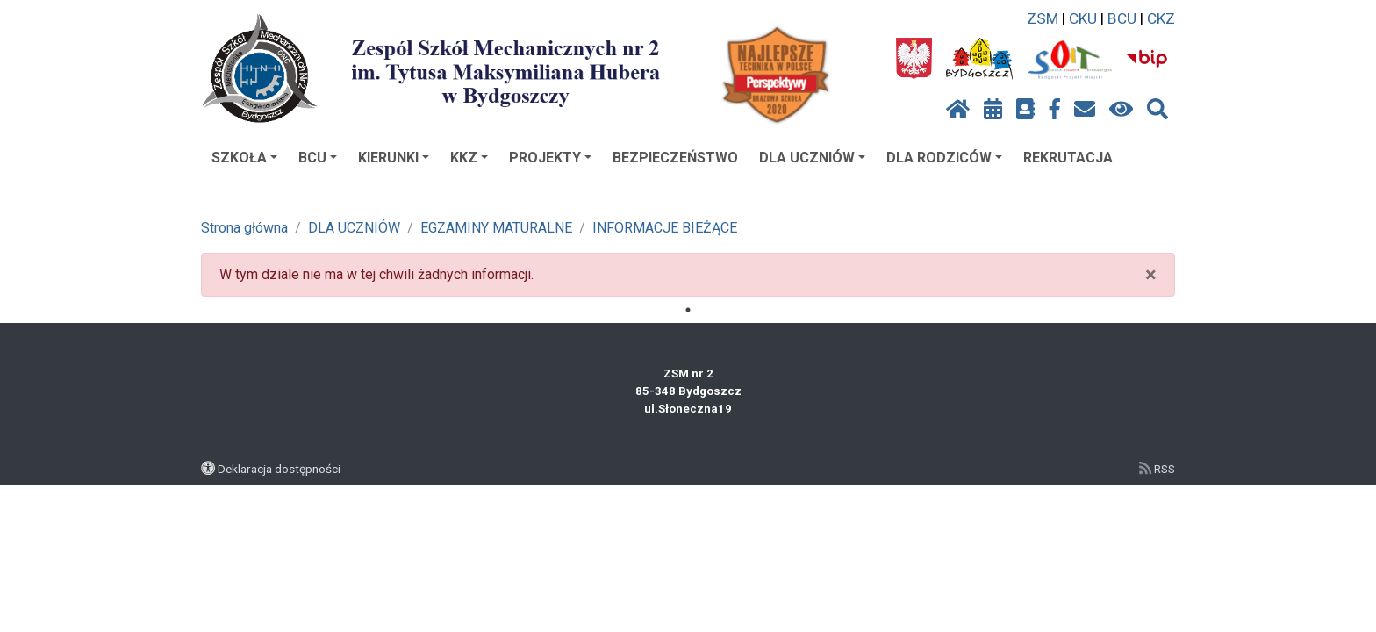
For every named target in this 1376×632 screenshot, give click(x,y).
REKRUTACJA (1068, 157)
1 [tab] (688, 310)
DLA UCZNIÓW (812, 157)
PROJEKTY (550, 157)
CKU (1083, 18)
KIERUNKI (393, 157)
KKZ (469, 157)
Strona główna (244, 227)
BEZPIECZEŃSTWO (675, 157)
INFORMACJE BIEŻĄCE (664, 227)
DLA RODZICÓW (944, 157)
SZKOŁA (244, 157)
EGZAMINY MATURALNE (496, 227)
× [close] (1151, 274)
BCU (1121, 18)
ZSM (1042, 18)
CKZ (1161, 18)
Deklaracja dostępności (279, 469)
